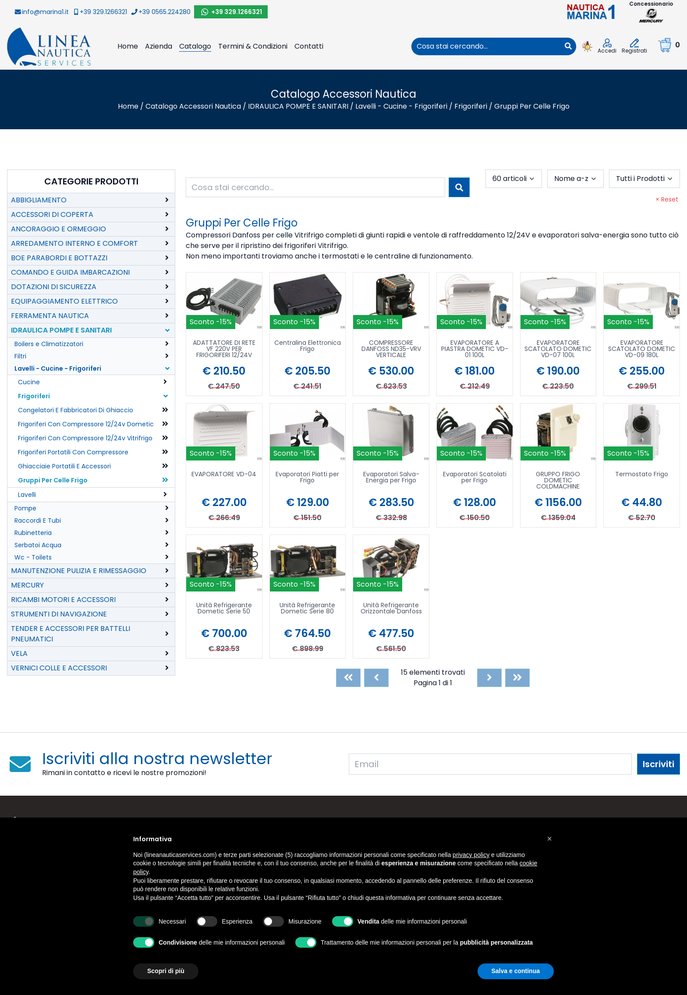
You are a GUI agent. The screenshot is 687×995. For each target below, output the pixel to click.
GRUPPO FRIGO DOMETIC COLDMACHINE (558, 481)
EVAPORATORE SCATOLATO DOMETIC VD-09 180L (641, 349)
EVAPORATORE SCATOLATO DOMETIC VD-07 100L (557, 349)
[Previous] (376, 678)
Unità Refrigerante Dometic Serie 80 (307, 609)
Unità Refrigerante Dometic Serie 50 (224, 609)
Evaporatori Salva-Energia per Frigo (391, 478)
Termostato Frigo (641, 474)
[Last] (517, 678)
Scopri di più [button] (165, 970)
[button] (549, 839)
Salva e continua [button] (516, 970)
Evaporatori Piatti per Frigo (307, 478)
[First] (348, 678)
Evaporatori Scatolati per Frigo (474, 478)
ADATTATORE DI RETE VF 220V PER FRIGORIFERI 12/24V (224, 349)
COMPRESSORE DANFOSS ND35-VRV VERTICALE (391, 349)
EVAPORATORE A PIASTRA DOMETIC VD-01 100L (474, 349)
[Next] (489, 678)
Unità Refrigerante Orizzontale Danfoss (391, 609)
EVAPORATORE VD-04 (223, 474)
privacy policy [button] (471, 854)
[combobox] (485, 46)
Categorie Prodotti (91, 181)
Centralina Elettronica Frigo (307, 346)
